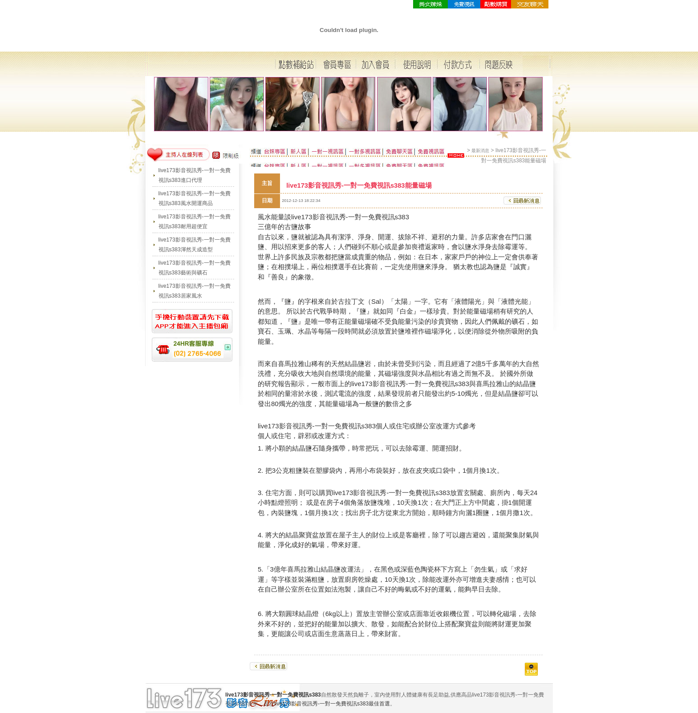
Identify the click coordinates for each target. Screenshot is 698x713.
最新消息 (480, 150)
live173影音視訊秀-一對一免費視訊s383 (350, 217)
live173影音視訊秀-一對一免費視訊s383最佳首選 (332, 704)
